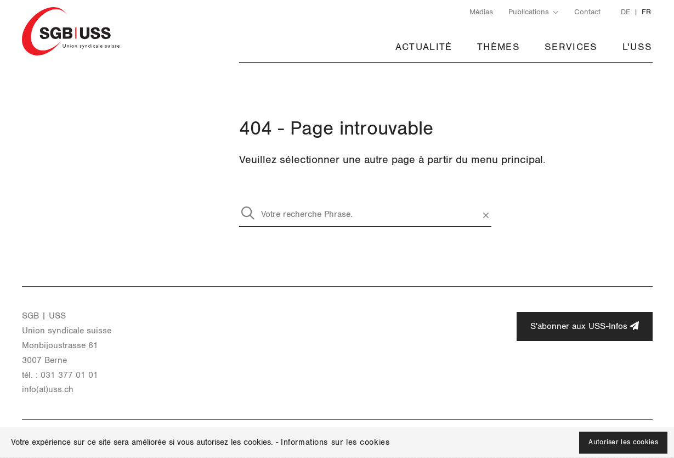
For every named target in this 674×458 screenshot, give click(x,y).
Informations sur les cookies (335, 442)
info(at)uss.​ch (47, 389)
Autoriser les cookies (623, 442)
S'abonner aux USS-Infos (584, 326)
